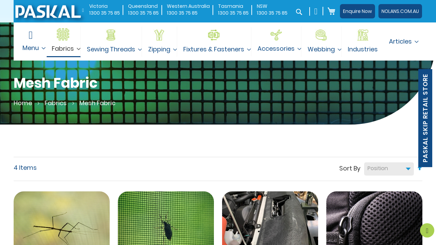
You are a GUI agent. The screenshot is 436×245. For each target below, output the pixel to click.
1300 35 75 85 (104, 13)
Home (23, 103)
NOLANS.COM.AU (400, 11)
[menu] (218, 41)
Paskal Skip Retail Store (425, 118)
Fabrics (56, 103)
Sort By (349, 168)
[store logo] (48, 11)
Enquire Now (357, 11)
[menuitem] (64, 41)
